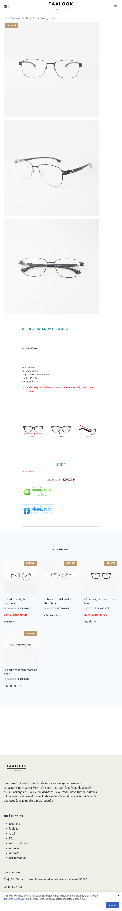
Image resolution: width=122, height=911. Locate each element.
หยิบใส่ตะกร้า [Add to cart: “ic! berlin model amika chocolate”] (52, 629)
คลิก (31, 398)
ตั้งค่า (84, 902)
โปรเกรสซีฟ (85, 788)
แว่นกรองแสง (11, 796)
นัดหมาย (14, 848)
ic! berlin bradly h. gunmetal (15, 615)
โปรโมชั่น (14, 829)
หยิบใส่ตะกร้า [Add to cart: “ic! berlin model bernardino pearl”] (12, 699)
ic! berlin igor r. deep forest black (101, 615)
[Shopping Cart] (7, 6)
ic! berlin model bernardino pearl (20, 686)
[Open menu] (115, 6)
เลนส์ (12, 834)
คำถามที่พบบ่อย (18, 858)
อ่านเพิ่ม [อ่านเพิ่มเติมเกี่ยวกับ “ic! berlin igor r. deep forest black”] (90, 635)
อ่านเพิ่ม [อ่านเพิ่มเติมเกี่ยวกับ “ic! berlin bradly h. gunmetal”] (9, 635)
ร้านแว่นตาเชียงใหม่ (30, 783)
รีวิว (11, 839)
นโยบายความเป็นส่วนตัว (13, 902)
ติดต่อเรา (14, 853)
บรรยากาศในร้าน (18, 843)
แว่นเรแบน (45, 788)
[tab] (61, 563)
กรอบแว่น (14, 824)
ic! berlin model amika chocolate (57, 615)
